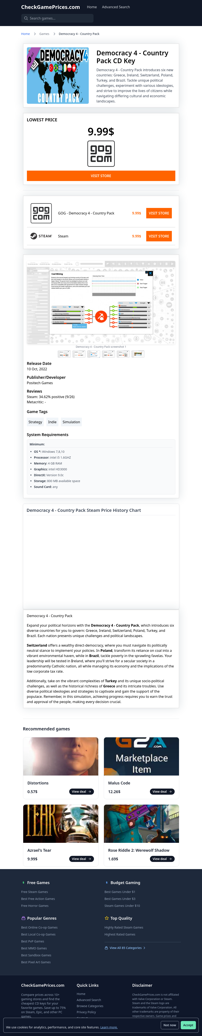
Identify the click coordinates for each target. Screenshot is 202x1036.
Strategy (35, 422)
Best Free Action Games (38, 899)
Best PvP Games (32, 941)
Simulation (71, 422)
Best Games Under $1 (120, 892)
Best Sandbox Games (36, 955)
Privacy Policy (86, 1012)
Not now (169, 1025)
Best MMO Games (34, 948)
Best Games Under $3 (120, 899)
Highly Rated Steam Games (124, 927)
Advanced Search (116, 7)
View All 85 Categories (125, 948)
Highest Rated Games (120, 934)
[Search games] (56, 18)
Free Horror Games (35, 906)
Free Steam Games (34, 892)
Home (92, 7)
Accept (188, 1025)
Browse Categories (90, 1006)
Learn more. (109, 1027)
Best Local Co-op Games (38, 934)
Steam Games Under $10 (122, 906)
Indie (52, 422)
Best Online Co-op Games (39, 927)
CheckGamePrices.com (50, 6)
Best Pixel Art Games (36, 962)
